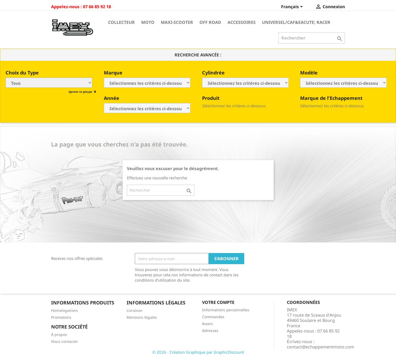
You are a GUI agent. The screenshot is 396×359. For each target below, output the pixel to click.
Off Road (210, 22)
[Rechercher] (311, 37)
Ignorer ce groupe (81, 92)
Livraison (135, 310)
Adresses (210, 330)
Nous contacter (64, 341)
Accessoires (242, 22)
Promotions (61, 317)
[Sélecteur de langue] (293, 7)
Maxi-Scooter (177, 22)
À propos (59, 334)
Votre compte (218, 302)
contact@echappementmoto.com (320, 347)
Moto (147, 22)
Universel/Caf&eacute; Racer (296, 22)
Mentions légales (142, 317)
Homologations (64, 310)
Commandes (213, 316)
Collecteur (121, 22)
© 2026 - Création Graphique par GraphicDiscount (198, 352)
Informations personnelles (225, 309)
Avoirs (207, 323)
